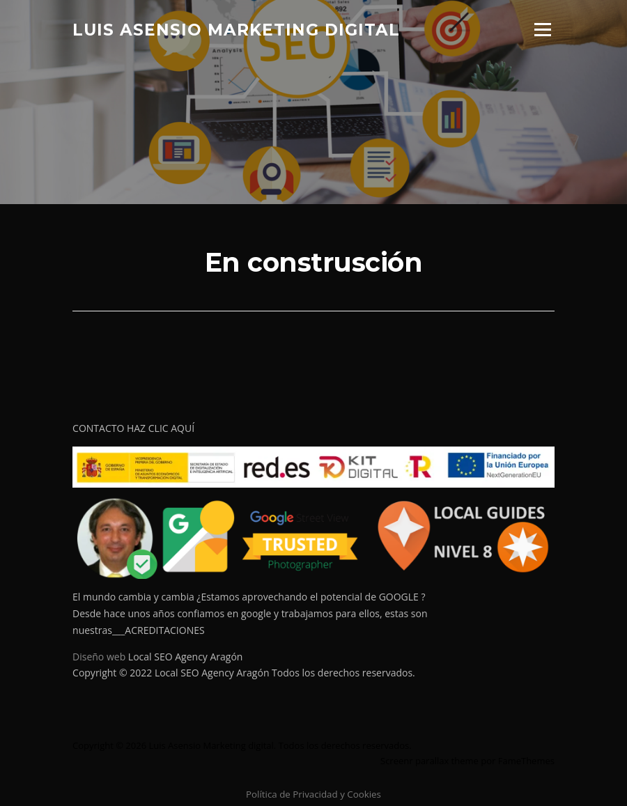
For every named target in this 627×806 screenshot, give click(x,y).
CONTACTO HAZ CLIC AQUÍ (133, 428)
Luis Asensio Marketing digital (236, 29)
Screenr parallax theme (429, 760)
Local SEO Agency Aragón (185, 656)
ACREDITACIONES (164, 630)
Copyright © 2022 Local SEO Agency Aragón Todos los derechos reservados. (243, 672)
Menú (542, 29)
